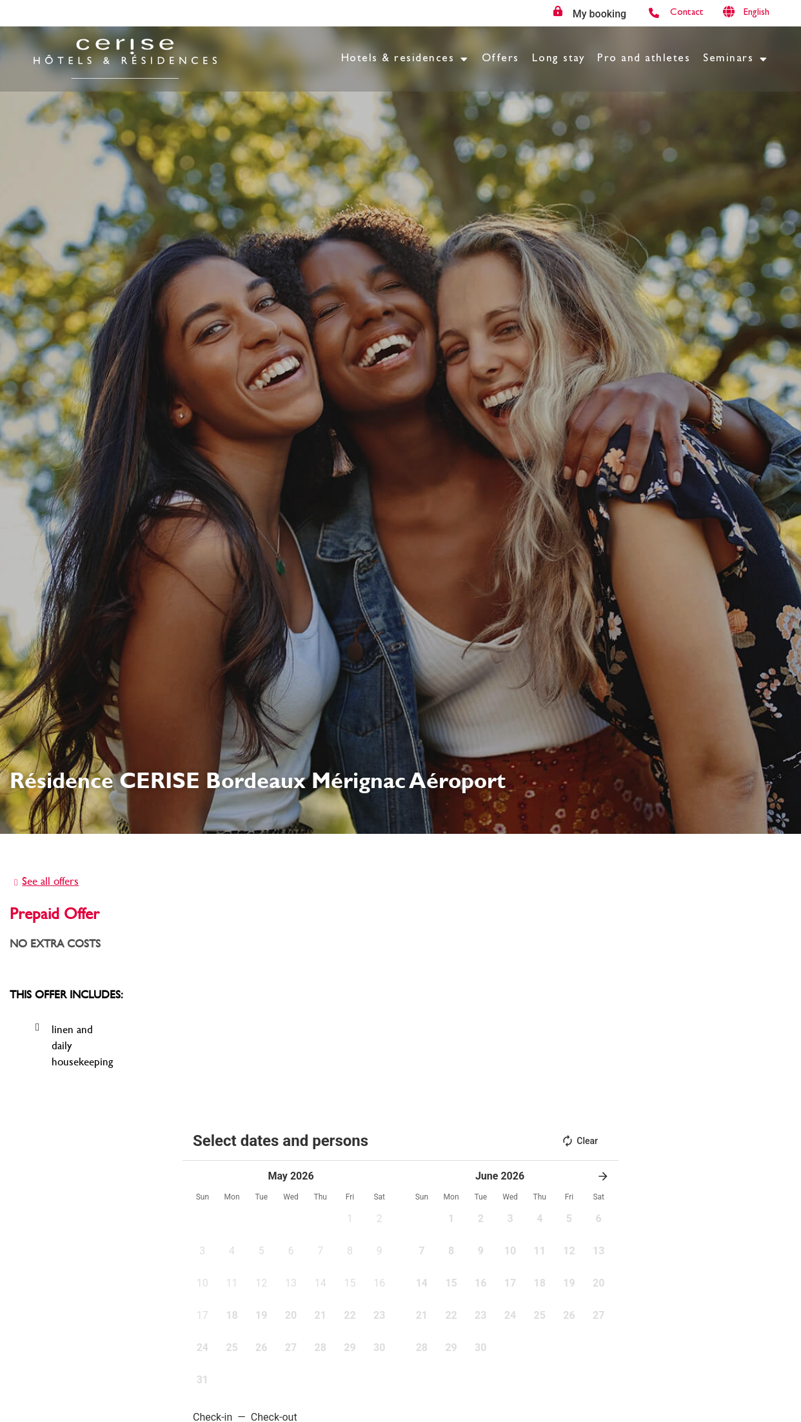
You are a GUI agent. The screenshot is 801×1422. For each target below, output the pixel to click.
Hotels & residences (405, 59)
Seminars (735, 59)
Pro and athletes (643, 59)
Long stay (558, 59)
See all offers (50, 881)
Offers (500, 59)
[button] (350, 1222)
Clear (579, 1140)
